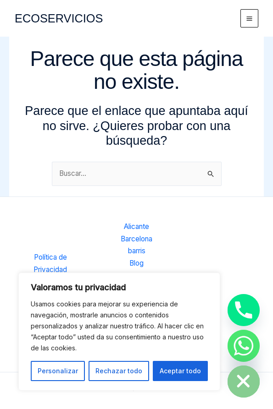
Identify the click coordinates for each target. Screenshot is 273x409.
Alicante (136, 227)
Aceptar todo (180, 371)
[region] (119, 332)
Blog (136, 263)
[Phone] (244, 310)
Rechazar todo (118, 371)
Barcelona (136, 239)
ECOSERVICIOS (60, 18)
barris (136, 251)
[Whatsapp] (244, 346)
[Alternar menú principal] (249, 18)
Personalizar (58, 371)
